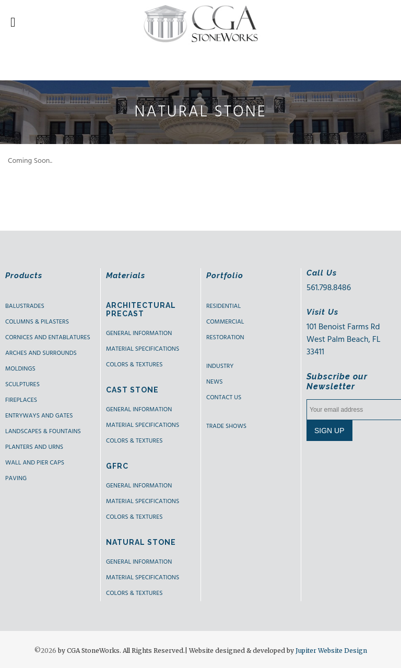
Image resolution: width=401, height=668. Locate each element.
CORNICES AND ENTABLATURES (47, 337)
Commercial (225, 322)
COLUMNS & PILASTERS (37, 322)
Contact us (223, 397)
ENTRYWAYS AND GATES (39, 416)
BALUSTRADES (24, 306)
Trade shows (226, 426)
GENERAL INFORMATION (139, 333)
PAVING (16, 478)
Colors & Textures (134, 365)
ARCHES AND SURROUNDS (41, 353)
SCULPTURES (22, 384)
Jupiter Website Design (331, 650)
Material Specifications (142, 349)
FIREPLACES (21, 400)
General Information (139, 409)
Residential (223, 306)
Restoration (225, 337)
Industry (219, 366)
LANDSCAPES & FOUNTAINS (43, 431)
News (214, 382)
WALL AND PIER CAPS (34, 463)
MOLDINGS (20, 369)
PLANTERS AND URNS (34, 447)
